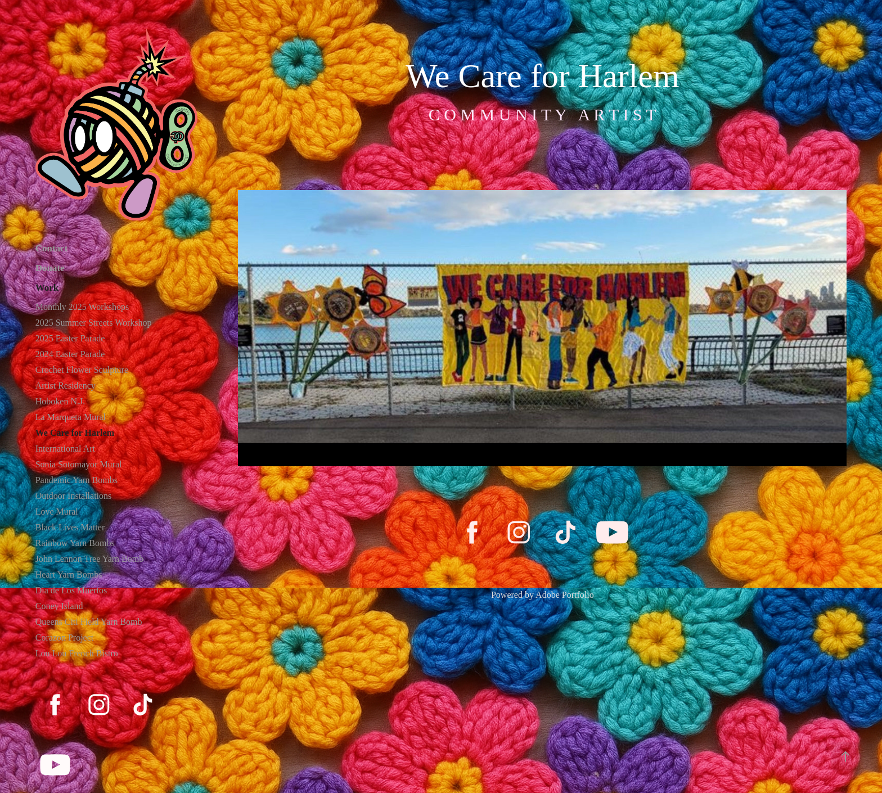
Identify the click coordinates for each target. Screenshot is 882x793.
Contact (51, 248)
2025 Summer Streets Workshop (93, 322)
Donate (50, 268)
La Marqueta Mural (70, 417)
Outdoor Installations (73, 496)
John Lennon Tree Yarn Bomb (89, 559)
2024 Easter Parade (70, 354)
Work (47, 287)
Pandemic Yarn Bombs (76, 480)
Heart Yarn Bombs (68, 574)
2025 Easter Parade (70, 338)
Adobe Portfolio (565, 595)
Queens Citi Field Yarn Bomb (88, 622)
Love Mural (56, 511)
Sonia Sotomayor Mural (78, 464)
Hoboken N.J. (60, 401)
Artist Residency (65, 385)
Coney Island (59, 606)
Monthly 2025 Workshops (82, 307)
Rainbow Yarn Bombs (75, 543)
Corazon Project (64, 637)
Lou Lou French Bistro (76, 653)
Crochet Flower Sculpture (81, 370)
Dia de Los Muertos (71, 590)
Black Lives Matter (70, 527)
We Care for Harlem (74, 433)
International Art (65, 448)
